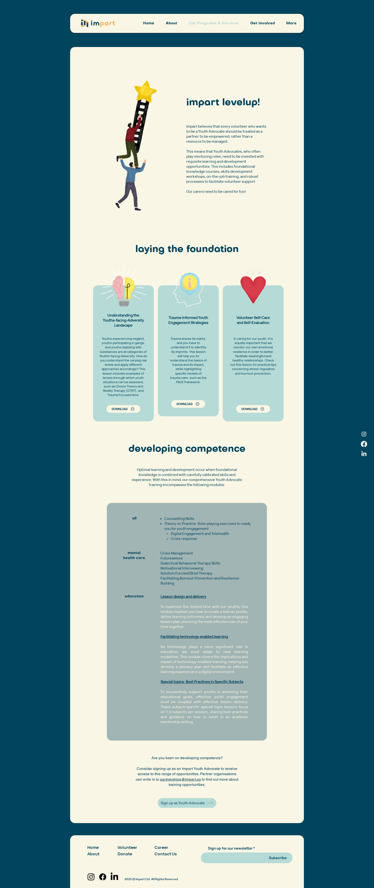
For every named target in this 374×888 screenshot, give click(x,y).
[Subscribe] (277, 858)
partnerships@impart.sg (180, 779)
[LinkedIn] (364, 454)
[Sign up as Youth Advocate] (187, 803)
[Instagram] (364, 434)
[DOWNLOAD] (123, 409)
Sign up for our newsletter (230, 848)
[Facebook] (364, 444)
